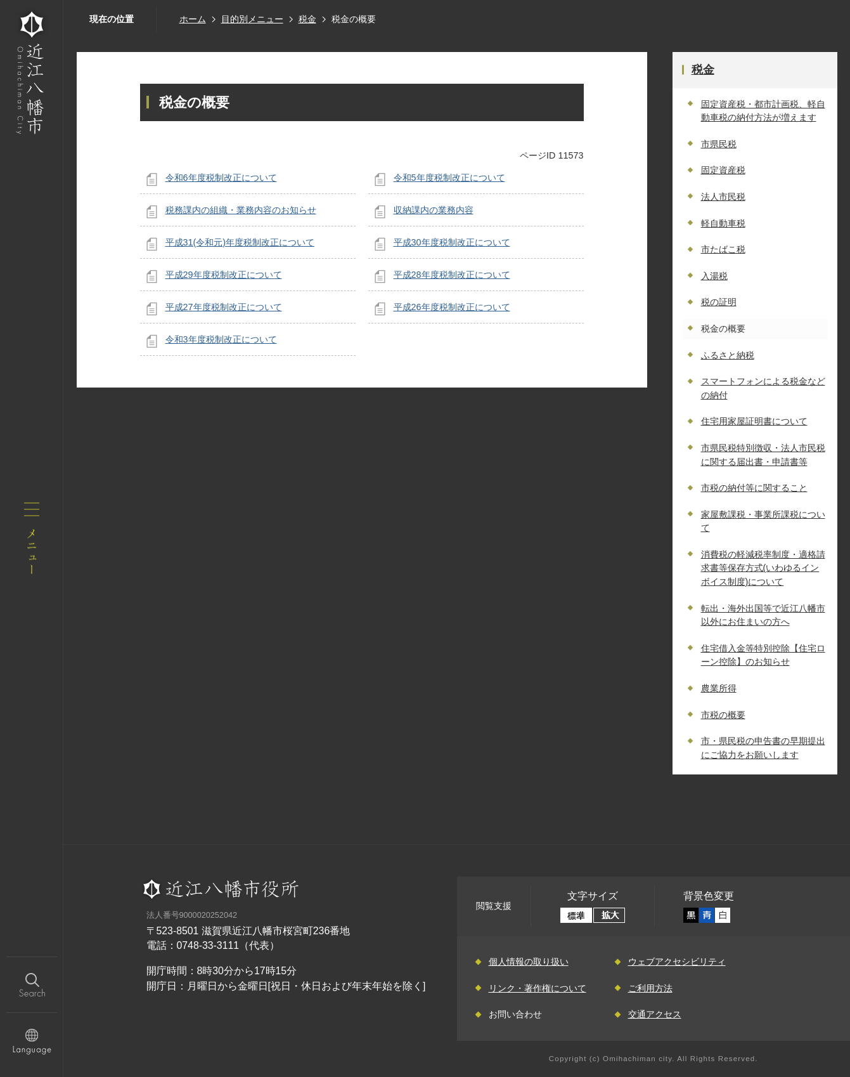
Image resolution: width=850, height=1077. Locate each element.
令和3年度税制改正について (221, 339)
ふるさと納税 (727, 355)
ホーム (192, 19)
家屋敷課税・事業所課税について (763, 521)
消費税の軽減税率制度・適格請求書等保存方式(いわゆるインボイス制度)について (763, 568)
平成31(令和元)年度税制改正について (240, 242)
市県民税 (719, 144)
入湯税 (714, 276)
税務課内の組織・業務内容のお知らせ (240, 210)
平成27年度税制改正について (223, 307)
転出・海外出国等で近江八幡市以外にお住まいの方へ (763, 615)
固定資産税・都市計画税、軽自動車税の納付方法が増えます (763, 111)
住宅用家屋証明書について (754, 421)
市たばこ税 (723, 249)
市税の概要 (723, 715)
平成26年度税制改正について (452, 307)
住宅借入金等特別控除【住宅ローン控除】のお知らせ (763, 655)
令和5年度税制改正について (449, 178)
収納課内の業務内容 (433, 210)
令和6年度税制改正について (221, 178)
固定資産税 (723, 170)
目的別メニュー (252, 19)
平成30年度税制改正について (452, 242)
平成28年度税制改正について (452, 275)
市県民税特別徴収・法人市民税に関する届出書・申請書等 (763, 455)
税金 (307, 19)
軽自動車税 (723, 223)
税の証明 (719, 302)
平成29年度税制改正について (223, 275)
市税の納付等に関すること (754, 488)
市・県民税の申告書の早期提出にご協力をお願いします (763, 748)
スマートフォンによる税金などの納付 (763, 388)
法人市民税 (723, 197)
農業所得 (719, 688)
